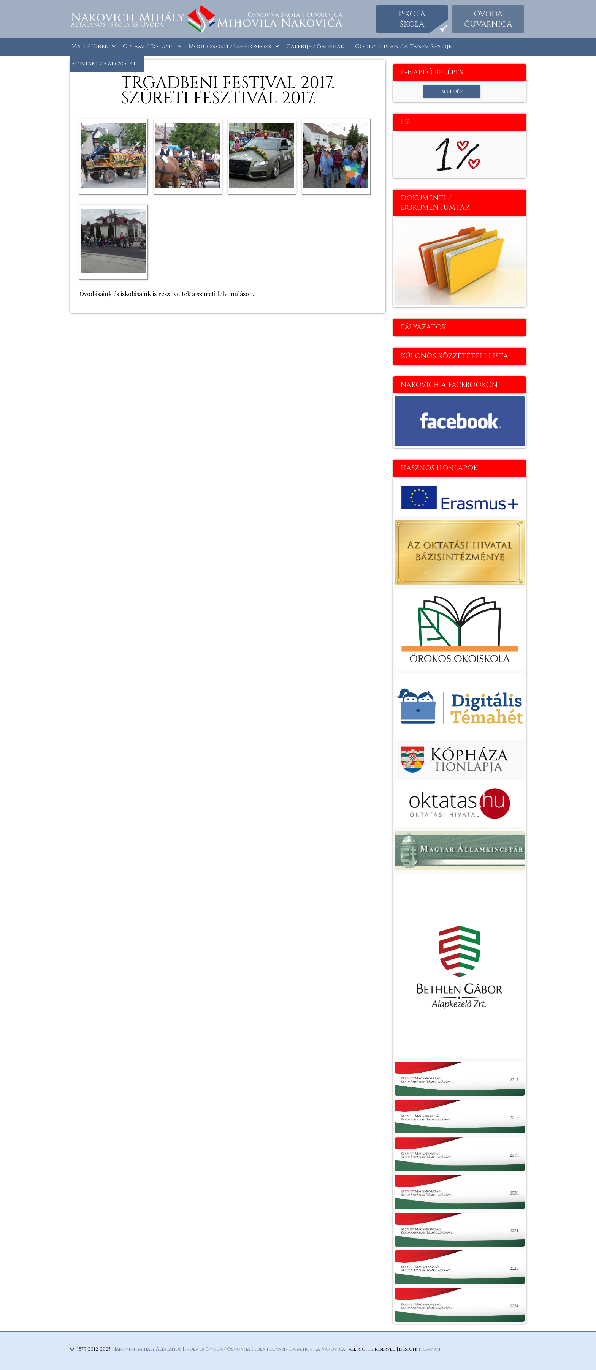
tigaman (429, 1349)
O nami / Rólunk (148, 47)
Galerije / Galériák (315, 47)
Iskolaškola (412, 19)
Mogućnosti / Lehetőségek (230, 47)
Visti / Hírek (90, 47)
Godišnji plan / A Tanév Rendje (403, 47)
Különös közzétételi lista (454, 356)
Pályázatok (423, 327)
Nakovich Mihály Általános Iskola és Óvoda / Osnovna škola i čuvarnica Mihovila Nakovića (229, 1349)
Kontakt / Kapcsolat (104, 64)
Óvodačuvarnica (488, 19)
